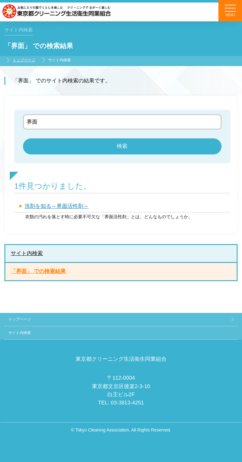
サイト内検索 (27, 253)
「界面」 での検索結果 (38, 271)
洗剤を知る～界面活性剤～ (57, 206)
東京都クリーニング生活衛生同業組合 (121, 359)
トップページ (24, 60)
